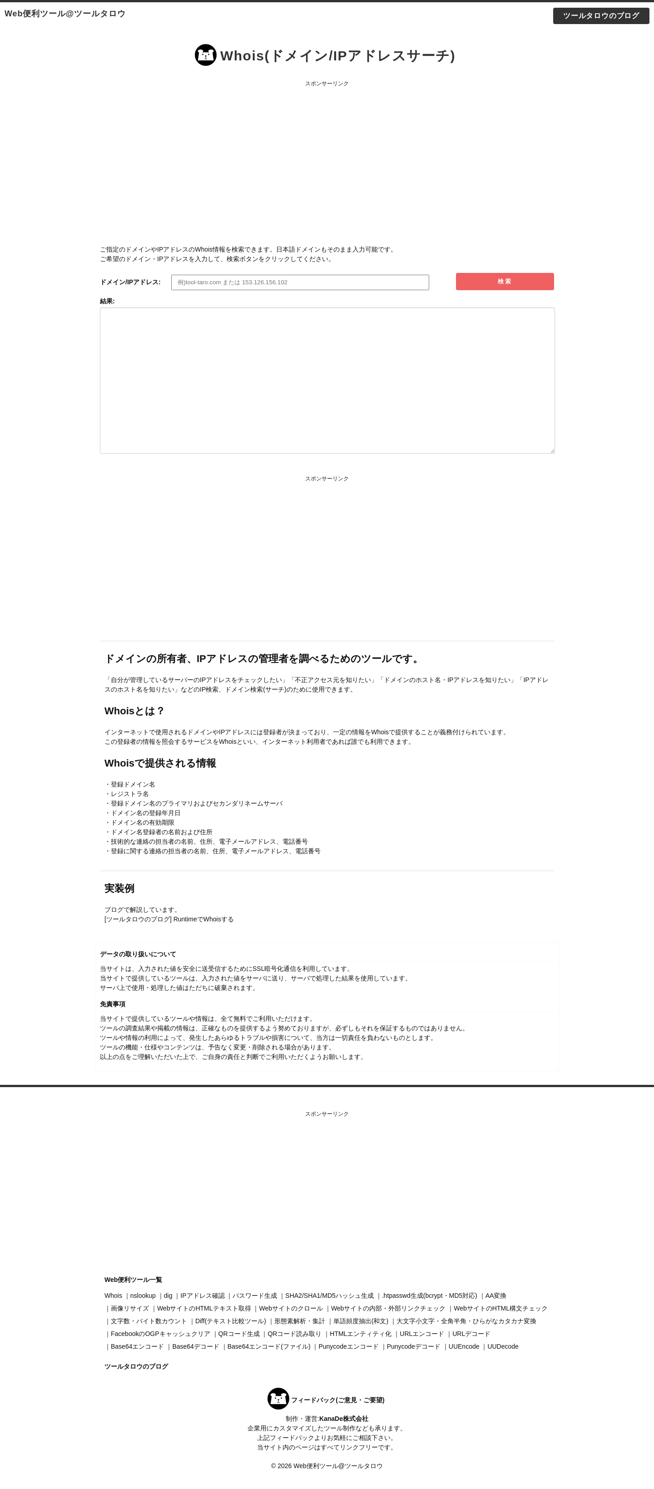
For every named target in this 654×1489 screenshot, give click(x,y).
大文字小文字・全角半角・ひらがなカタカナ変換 (466, 1321)
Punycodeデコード (414, 1346)
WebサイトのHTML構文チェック (501, 1308)
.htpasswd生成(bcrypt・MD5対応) (429, 1295)
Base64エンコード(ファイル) (269, 1346)
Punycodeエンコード (348, 1346)
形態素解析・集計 (299, 1321)
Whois (113, 1295)
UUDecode (502, 1346)
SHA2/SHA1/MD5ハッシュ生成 (329, 1295)
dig (168, 1295)
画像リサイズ (130, 1308)
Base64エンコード (137, 1346)
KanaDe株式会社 (343, 1418)
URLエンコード (422, 1333)
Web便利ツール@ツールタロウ (65, 13)
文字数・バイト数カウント (149, 1321)
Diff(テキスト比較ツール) (230, 1321)
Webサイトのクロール (291, 1308)
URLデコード (471, 1333)
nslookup (143, 1295)
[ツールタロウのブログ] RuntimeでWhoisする (169, 919)
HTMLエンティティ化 (360, 1333)
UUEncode (464, 1346)
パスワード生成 (255, 1295)
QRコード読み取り (295, 1333)
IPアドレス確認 (202, 1295)
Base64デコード (195, 1346)
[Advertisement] (327, 154)
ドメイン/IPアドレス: (130, 282)
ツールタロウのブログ (601, 16)
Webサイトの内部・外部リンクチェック (388, 1308)
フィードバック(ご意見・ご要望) (337, 1400)
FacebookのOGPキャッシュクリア (160, 1333)
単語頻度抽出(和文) (360, 1321)
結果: (107, 301)
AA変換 (496, 1295)
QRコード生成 (239, 1333)
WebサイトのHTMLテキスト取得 (204, 1308)
